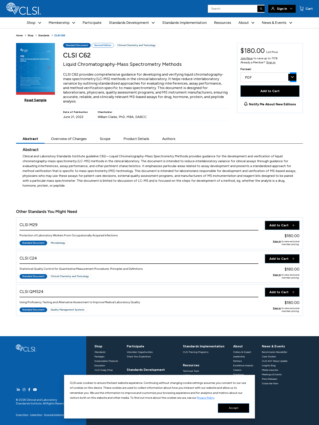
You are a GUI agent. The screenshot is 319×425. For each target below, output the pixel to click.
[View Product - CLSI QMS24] (139, 292)
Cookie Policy (36, 414)
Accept (233, 408)
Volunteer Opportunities (140, 352)
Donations (238, 374)
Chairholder (105, 112)
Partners (237, 361)
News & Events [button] (274, 22)
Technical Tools (191, 371)
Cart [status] (309, 9)
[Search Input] (236, 9)
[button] (39, 22)
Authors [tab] (168, 139)
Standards (43, 35)
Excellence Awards (243, 365)
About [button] (243, 22)
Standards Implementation (184, 22)
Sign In (282, 9)
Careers (237, 370)
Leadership (239, 356)
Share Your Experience (139, 356)
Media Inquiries (270, 370)
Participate (92, 22)
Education (99, 365)
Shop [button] (31, 22)
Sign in (270, 62)
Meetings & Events (272, 374)
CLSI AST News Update (274, 361)
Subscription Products (106, 361)
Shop (30, 35)
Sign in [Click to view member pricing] (277, 241)
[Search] (261, 9)
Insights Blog (269, 365)
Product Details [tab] (136, 139)
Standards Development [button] (129, 22)
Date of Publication (75, 112)
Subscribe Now (270, 383)
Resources (222, 22)
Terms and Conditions (54, 414)
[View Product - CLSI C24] (139, 259)
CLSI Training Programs (195, 352)
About (238, 346)
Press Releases (269, 379)
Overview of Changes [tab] (69, 139)
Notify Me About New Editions (272, 104)
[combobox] (268, 77)
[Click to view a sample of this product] (35, 72)
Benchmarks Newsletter (274, 352)
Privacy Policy (205, 398)
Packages (99, 356)
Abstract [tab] (30, 139)
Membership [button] (59, 22)
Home (19, 35)
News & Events (273, 346)
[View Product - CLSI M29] (139, 225)
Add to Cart (270, 91)
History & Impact (242, 352)
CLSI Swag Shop (103, 370)
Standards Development (146, 370)
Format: (246, 69)
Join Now (246, 58)
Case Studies (269, 356)
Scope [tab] (105, 139)
